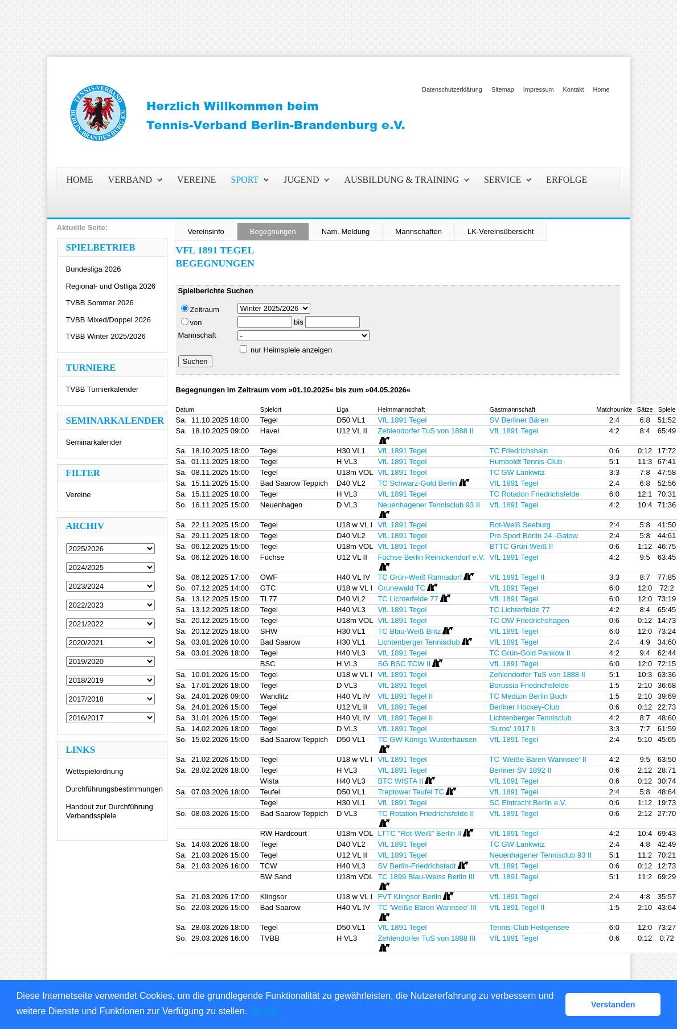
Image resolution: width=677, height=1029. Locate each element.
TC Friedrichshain (519, 450)
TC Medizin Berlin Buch (528, 696)
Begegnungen (273, 231)
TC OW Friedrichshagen (529, 620)
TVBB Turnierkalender (102, 389)
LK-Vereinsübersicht (500, 231)
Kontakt (573, 89)
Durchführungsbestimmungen (114, 789)
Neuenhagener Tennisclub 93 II (541, 855)
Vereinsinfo (206, 231)
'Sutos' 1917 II (513, 728)
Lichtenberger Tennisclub (531, 718)
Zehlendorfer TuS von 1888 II (537, 674)
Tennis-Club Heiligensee (529, 927)
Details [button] (266, 1011)
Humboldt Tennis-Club (526, 461)
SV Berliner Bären (519, 420)
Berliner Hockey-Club (525, 707)
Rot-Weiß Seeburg (520, 524)
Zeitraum (200, 309)
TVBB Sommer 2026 (100, 302)
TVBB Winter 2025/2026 (106, 336)
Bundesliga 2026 (93, 269)
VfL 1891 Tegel (402, 420)
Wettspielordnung (95, 771)
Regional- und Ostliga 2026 (111, 286)
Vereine (78, 494)
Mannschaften (418, 231)
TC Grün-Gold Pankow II (530, 653)
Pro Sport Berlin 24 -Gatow (534, 535)
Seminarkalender (94, 442)
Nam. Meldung (346, 231)
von (191, 322)
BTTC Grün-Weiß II (521, 546)
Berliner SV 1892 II (521, 770)
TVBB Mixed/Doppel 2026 (108, 319)
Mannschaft (197, 335)
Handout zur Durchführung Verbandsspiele (109, 811)
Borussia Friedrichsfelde (529, 685)
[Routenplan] (384, 440)
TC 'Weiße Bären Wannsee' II (538, 759)
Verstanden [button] (613, 1004)
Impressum (538, 89)
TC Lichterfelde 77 (520, 609)
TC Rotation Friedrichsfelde (535, 494)
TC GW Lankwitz (517, 472)
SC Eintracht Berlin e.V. (528, 802)
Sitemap (502, 89)
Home (601, 89)
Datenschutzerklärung (452, 89)
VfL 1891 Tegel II (517, 577)
